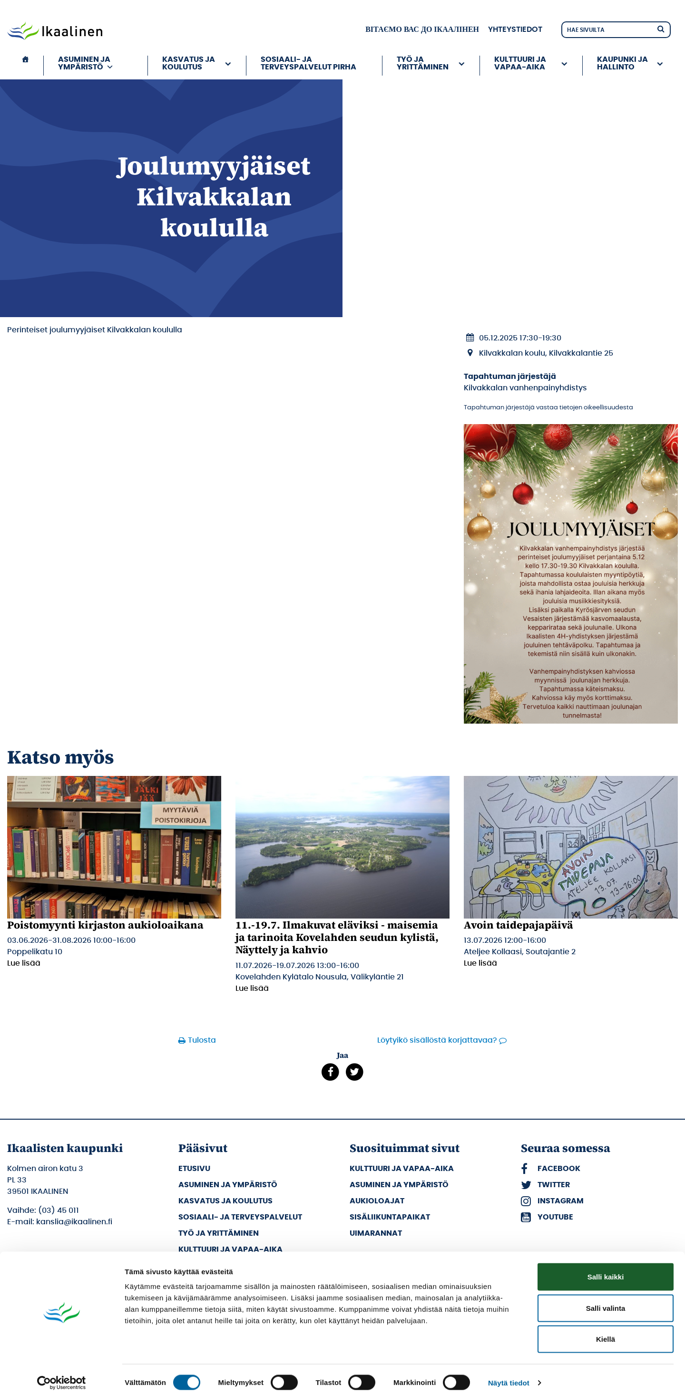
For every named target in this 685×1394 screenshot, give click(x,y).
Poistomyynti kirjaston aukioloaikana (105, 925)
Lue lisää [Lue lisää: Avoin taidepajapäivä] (480, 963)
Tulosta (202, 1040)
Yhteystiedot (515, 29)
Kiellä (605, 1331)
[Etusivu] (25, 66)
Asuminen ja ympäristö (86, 63)
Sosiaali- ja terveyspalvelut (240, 1217)
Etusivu (194, 1168)
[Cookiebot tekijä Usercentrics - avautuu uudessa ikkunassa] (61, 1375)
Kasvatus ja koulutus (188, 63)
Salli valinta (606, 1301)
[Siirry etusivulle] (54, 31)
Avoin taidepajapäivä (518, 925)
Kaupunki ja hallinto (622, 63)
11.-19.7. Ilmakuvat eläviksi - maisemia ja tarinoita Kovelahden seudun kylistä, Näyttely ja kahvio (337, 937)
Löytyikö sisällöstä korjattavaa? (437, 1040)
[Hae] (660, 28)
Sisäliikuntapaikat (390, 1217)
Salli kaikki (605, 1269)
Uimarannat (376, 1233)
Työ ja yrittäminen (423, 63)
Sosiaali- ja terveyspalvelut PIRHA (308, 63)
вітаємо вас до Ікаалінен (422, 29)
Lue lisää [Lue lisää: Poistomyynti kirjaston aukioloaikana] (23, 963)
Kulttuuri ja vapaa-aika (520, 63)
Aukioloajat (377, 1201)
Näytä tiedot (508, 1375)
